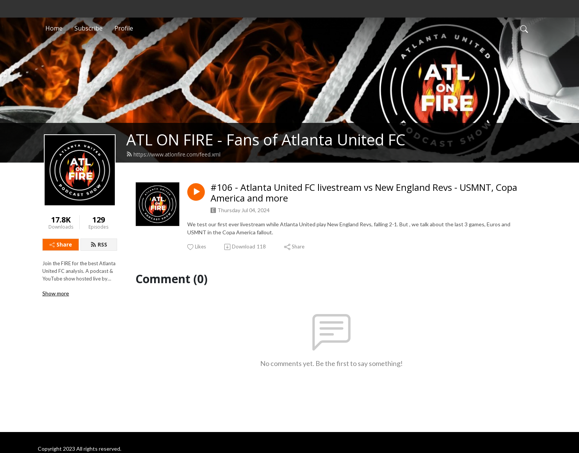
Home (54, 28)
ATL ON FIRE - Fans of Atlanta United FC (265, 139)
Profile (123, 28)
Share (61, 244)
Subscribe (88, 28)
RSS (98, 244)
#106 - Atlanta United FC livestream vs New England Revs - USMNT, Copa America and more (364, 193)
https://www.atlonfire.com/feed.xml (173, 154)
